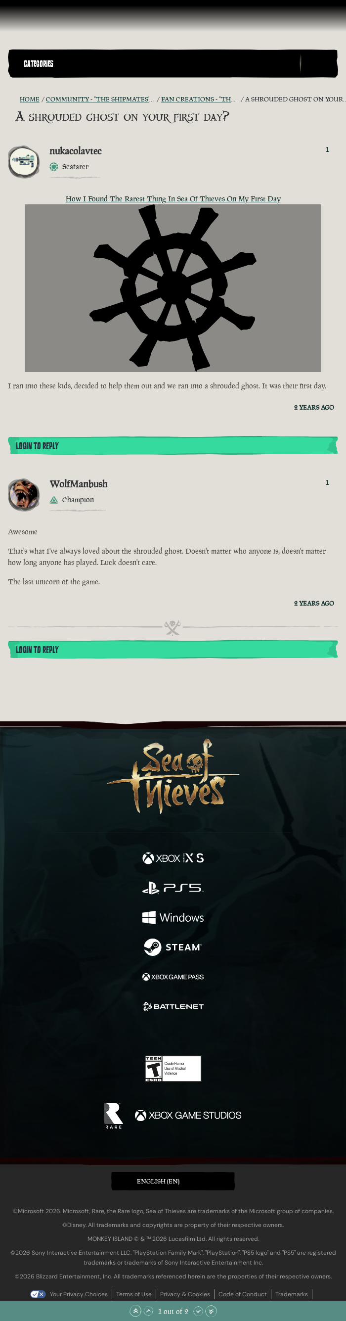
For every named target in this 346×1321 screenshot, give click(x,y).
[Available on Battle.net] (173, 1008)
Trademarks (291, 1294)
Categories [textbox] (38, 64)
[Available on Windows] (173, 919)
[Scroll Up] (148, 1311)
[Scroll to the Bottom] (211, 1311)
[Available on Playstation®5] (173, 889)
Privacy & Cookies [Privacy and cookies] (185, 1294)
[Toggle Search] (319, 64)
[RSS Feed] (14, 99)
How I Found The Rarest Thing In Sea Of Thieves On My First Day (173, 198)
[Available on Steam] (173, 948)
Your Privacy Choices (79, 1294)
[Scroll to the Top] (135, 1311)
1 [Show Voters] (327, 149)
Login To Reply (37, 446)
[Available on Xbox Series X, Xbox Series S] (173, 859)
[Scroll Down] (198, 1311)
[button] (159, 63)
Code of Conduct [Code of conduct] (242, 1294)
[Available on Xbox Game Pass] (173, 978)
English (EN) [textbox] (158, 1181)
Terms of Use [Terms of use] (134, 1294)
